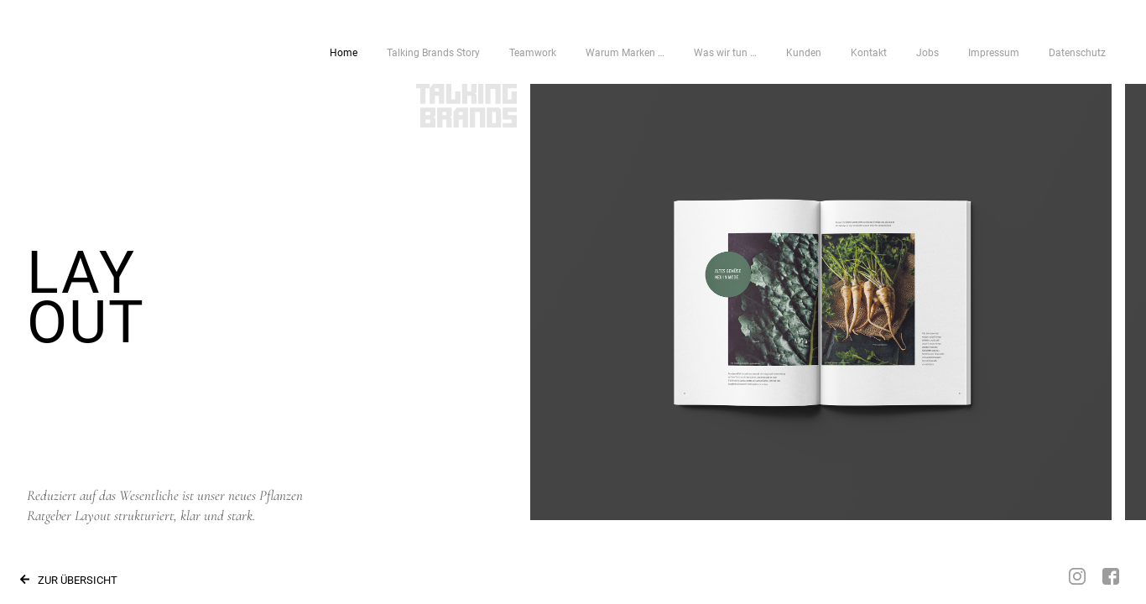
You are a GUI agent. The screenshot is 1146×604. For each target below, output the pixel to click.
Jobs (927, 53)
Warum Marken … (625, 53)
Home (343, 53)
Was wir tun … (725, 53)
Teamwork (532, 53)
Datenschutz (1077, 53)
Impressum (993, 53)
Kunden (803, 53)
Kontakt (869, 53)
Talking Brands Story (433, 53)
